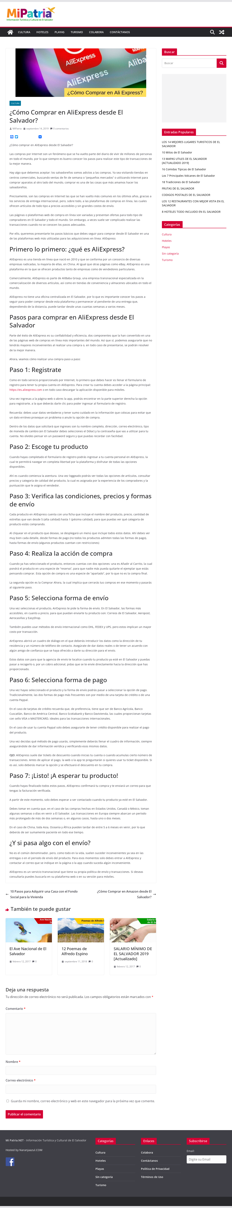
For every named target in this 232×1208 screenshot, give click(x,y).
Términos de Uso (152, 1177)
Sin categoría (170, 253)
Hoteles (42, 32)
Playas (59, 32)
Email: (191, 1151)
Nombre (13, 1062)
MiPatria (17, 128)
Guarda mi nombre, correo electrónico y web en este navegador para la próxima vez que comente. (83, 1101)
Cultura (24, 32)
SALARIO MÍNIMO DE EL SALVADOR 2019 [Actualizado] (133, 953)
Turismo (77, 32)
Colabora (96, 32)
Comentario (16, 1009)
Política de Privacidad (155, 1169)
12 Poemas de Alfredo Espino (75, 951)
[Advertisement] (194, 98)
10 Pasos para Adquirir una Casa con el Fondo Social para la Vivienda (42, 894)
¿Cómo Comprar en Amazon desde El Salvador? (126, 894)
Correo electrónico (21, 1080)
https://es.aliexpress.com (25, 390)
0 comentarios (59, 128)
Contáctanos (120, 32)
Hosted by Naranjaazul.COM (24, 1150)
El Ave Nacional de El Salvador (27, 951)
